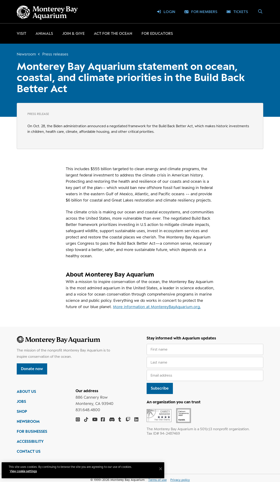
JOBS (21, 402)
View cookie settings (25, 471)
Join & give (73, 33)
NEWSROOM (28, 422)
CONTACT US (28, 452)
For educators (157, 33)
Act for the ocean (113, 33)
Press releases (55, 54)
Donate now (32, 368)
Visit (21, 33)
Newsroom (26, 54)
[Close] (162, 468)
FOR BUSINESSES (32, 432)
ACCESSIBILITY (30, 442)
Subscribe (160, 388)
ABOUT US (26, 392)
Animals (44, 33)
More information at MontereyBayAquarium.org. (157, 306)
